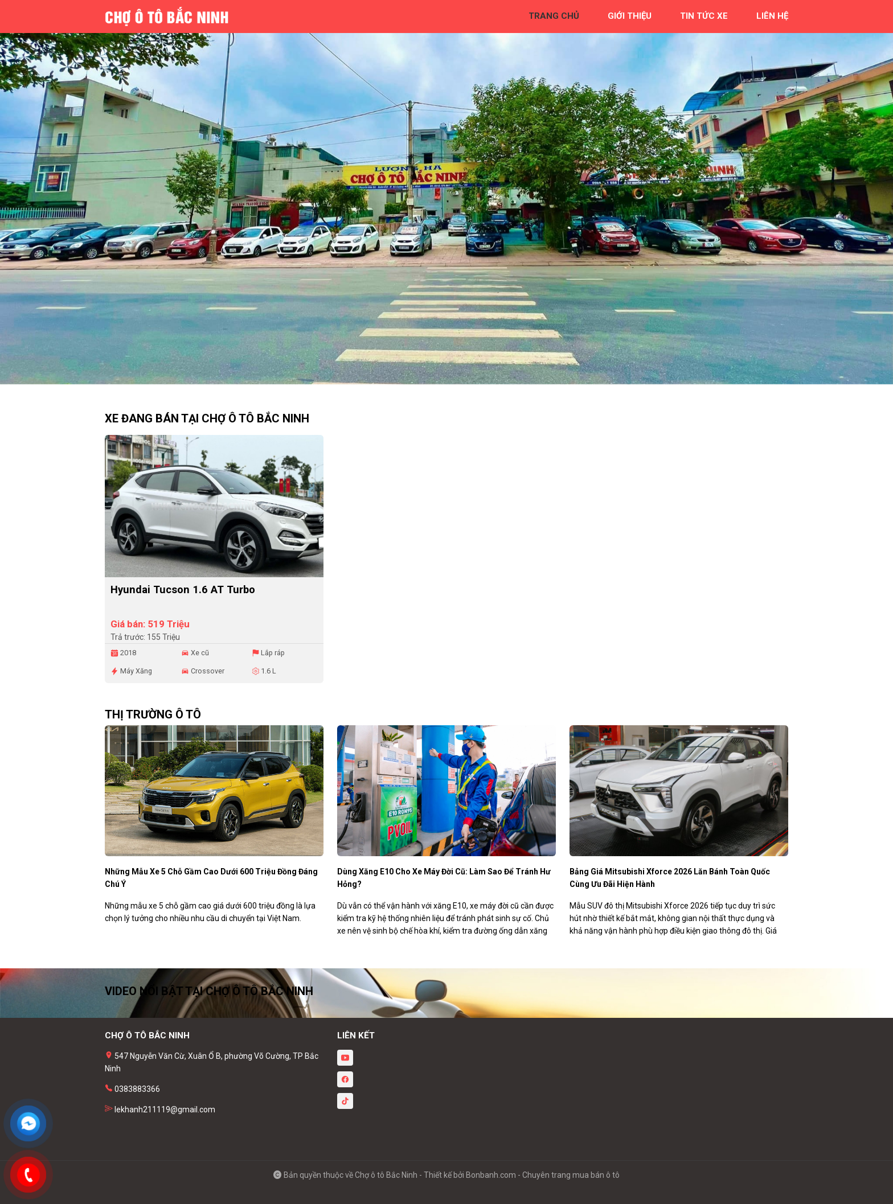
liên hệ (772, 16)
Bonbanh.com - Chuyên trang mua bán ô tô (543, 1175)
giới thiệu (630, 16)
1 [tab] (440, 378)
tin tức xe (704, 16)
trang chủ (554, 16)
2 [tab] (452, 378)
